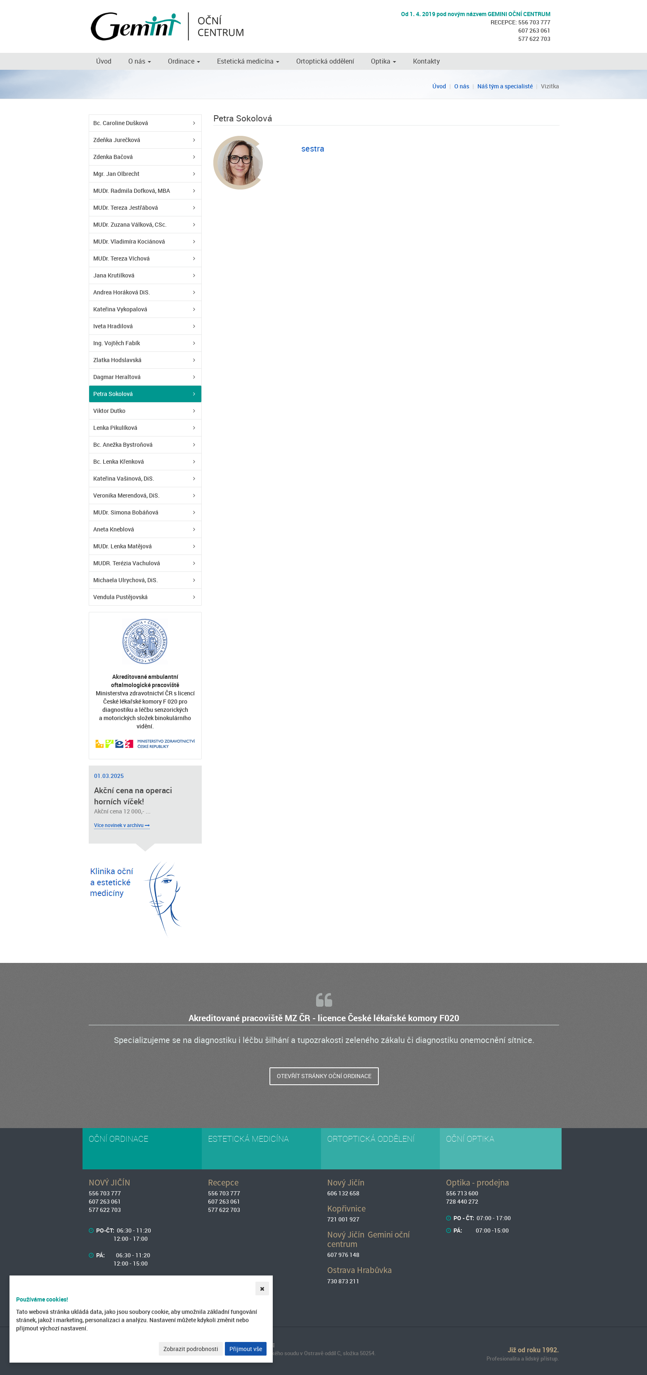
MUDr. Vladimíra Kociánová (129, 241)
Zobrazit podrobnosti (190, 1349)
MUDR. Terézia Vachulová (126, 563)
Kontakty (426, 61)
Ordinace (184, 61)
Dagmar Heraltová (117, 377)
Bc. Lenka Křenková (118, 461)
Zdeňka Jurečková (116, 140)
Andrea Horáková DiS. (121, 292)
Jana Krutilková (114, 275)
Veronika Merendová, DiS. (126, 495)
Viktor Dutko (109, 411)
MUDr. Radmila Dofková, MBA (131, 190)
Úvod (103, 61)
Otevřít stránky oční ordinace (324, 1076)
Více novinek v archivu (122, 825)
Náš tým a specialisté (505, 86)
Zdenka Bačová (113, 157)
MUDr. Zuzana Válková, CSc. (130, 224)
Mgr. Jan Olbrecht (116, 174)
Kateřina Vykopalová (120, 309)
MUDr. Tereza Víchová (121, 258)
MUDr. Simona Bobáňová (125, 512)
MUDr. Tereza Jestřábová (125, 207)
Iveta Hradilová (113, 326)
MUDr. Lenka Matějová (122, 546)
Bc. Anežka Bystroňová (123, 444)
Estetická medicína (248, 61)
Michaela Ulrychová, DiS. (125, 580)
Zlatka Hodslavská (117, 360)
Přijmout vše (245, 1349)
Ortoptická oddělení (325, 61)
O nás (139, 61)
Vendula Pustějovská (120, 597)
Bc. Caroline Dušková (120, 123)
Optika (383, 61)
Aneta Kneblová (113, 529)
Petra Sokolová (113, 394)
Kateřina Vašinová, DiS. (123, 478)
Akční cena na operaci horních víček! (133, 796)
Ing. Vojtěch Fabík (116, 343)
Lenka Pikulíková (115, 427)
